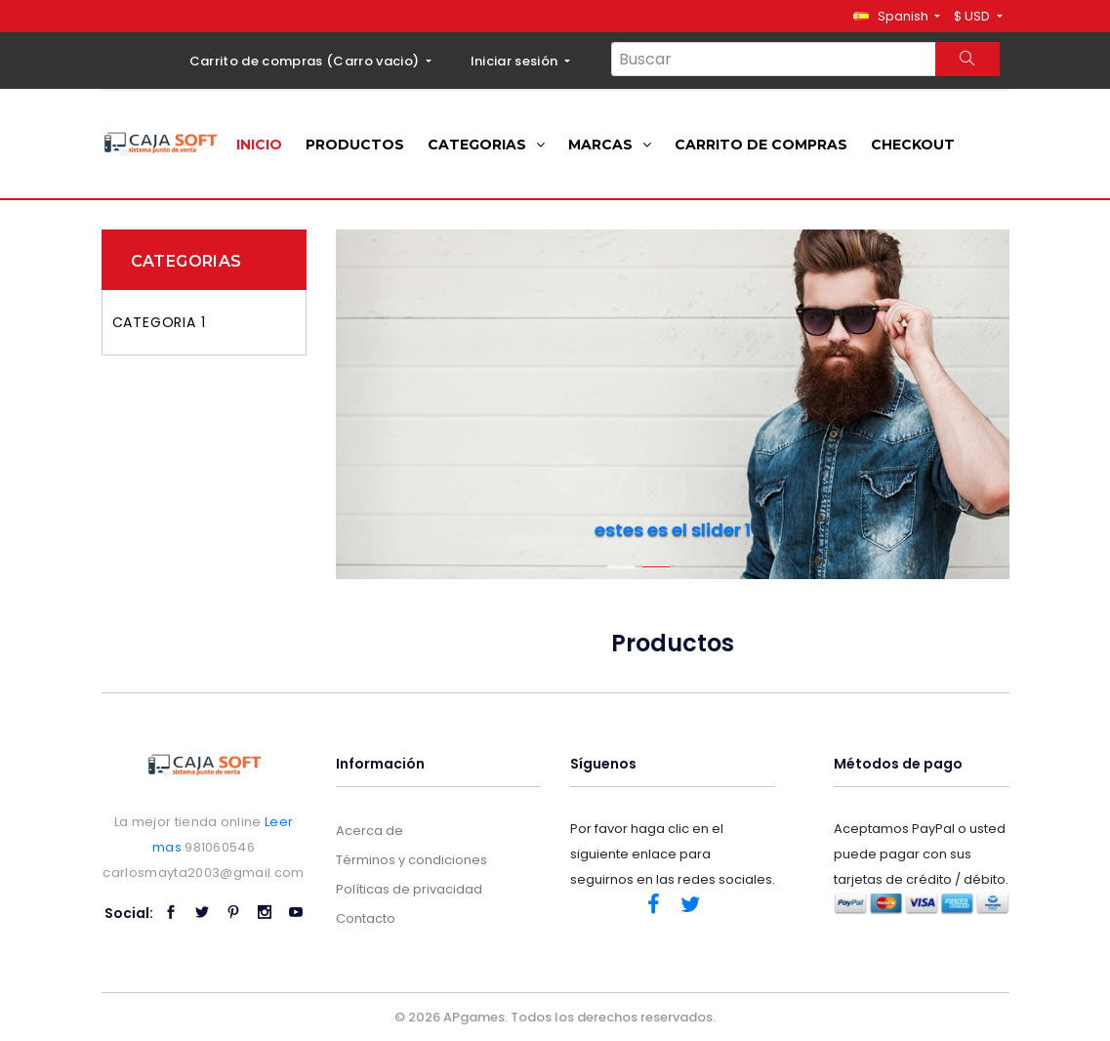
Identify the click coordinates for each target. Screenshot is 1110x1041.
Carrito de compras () (306, 61)
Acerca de (369, 830)
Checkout (913, 144)
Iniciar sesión (516, 61)
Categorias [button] (486, 144)
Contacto (365, 918)
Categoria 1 (159, 322)
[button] (896, 16)
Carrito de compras (761, 144)
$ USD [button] (973, 16)
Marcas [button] (609, 144)
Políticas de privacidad (409, 889)
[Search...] (773, 59)
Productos (355, 144)
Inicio (259, 144)
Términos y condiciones (411, 860)
